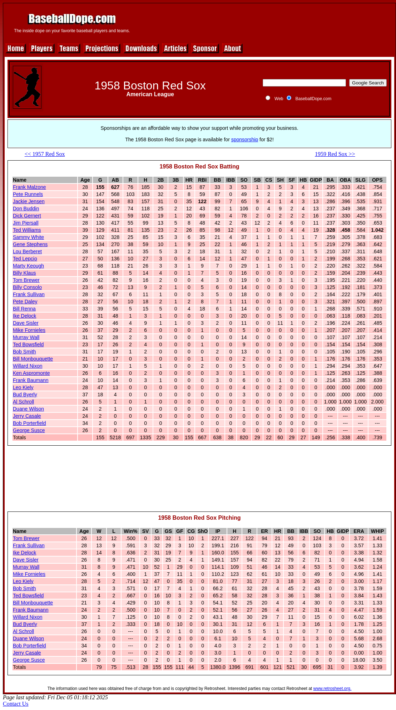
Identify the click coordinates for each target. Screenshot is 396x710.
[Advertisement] (199, 482)
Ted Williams (27, 230)
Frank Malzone (29, 187)
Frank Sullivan (29, 294)
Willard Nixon (27, 366)
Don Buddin (26, 208)
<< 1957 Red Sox (45, 154)
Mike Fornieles (29, 330)
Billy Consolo (27, 287)
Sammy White (28, 237)
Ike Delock (24, 316)
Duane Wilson (28, 409)
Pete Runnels (28, 194)
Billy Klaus (24, 273)
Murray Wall (26, 337)
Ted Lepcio (25, 258)
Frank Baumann (31, 380)
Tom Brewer (26, 280)
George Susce (29, 430)
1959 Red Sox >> (335, 154)
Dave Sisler (26, 323)
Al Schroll (23, 402)
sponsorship (244, 139)
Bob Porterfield (29, 423)
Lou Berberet (27, 251)
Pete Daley (25, 301)
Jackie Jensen (29, 201)
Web (278, 98)
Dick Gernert (27, 216)
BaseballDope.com (313, 98)
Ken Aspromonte (31, 373)
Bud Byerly (25, 394)
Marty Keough (28, 266)
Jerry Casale (27, 416)
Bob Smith (24, 351)
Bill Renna (24, 309)
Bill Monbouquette (33, 359)
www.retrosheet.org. (332, 688)
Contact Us (16, 704)
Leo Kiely (23, 387)
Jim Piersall (26, 223)
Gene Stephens (30, 244)
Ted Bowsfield (28, 344)
